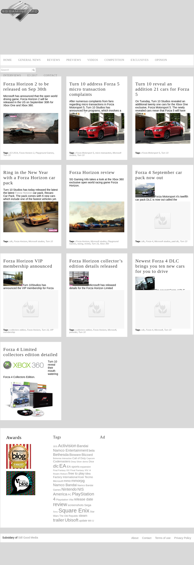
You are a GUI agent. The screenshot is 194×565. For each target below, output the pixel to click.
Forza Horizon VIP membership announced (27, 263)
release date (83, 499)
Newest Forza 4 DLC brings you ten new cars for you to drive (160, 266)
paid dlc (175, 241)
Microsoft (112, 330)
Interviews (12, 75)
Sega (87, 505)
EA (62, 466)
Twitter (3, 49)
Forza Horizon (23, 192)
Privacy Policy (182, 537)
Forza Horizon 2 (26, 153)
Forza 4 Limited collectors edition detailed (30, 352)
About (134, 537)
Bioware (75, 455)
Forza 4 (149, 241)
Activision (67, 445)
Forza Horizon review (92, 172)
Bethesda (61, 455)
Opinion (161, 60)
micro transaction (103, 153)
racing (80, 244)
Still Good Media (28, 537)
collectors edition (18, 330)
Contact (50, 75)
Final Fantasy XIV (61, 470)
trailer (58, 519)
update (83, 520)
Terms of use (163, 537)
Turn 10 (6, 155)
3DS (55, 446)
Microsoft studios (36, 241)
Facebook (3, 44)
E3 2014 (14, 153)
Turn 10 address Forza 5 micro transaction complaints (94, 89)
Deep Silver (76, 461)
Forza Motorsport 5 (85, 153)
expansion (85, 466)
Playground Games (44, 153)
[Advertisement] (127, 27)
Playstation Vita (64, 499)
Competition (114, 60)
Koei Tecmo (85, 477)
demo (85, 461)
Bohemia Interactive (62, 458)
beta (91, 450)
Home (7, 60)
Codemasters (61, 461)
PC (69, 494)
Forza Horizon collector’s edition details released (96, 263)
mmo (67, 481)
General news (29, 60)
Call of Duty (79, 458)
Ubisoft (71, 520)
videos (92, 60)
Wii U (91, 520)
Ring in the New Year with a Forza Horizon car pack (29, 177)
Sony (55, 512)
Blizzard (87, 454)
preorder (73, 332)
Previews (73, 60)
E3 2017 (32, 75)
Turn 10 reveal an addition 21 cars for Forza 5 (162, 89)
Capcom (90, 458)
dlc (11, 241)
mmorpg (78, 481)
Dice (91, 461)
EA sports (73, 466)
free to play (76, 473)
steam (83, 515)
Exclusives (140, 60)
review (87, 244)
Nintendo (69, 489)
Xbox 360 (104, 244)
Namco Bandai (65, 485)
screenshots (76, 505)
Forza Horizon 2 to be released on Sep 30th (26, 86)
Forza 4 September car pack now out (158, 175)
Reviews (53, 60)
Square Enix (73, 510)
